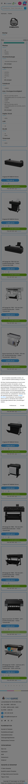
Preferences (13, 405)
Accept (22, 405)
